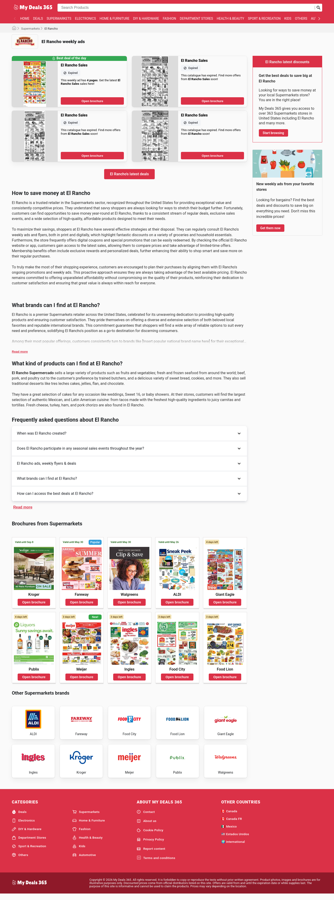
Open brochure (92, 101)
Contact (146, 817)
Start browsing (273, 133)
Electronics (85, 18)
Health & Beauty (230, 18)
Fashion (169, 18)
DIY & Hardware (146, 18)
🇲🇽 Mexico (229, 832)
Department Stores (196, 18)
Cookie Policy (150, 836)
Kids (287, 18)
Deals (38, 18)
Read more (20, 351)
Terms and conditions (156, 863)
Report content (151, 854)
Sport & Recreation (264, 18)
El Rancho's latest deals (129, 174)
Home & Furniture (115, 18)
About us (146, 826)
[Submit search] (318, 7)
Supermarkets (59, 18)
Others (301, 18)
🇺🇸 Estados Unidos (235, 839)
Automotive (84, 860)
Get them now (270, 228)
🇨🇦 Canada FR (231, 824)
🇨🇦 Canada (229, 816)
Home (24, 18)
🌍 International (233, 847)
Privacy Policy (150, 845)
